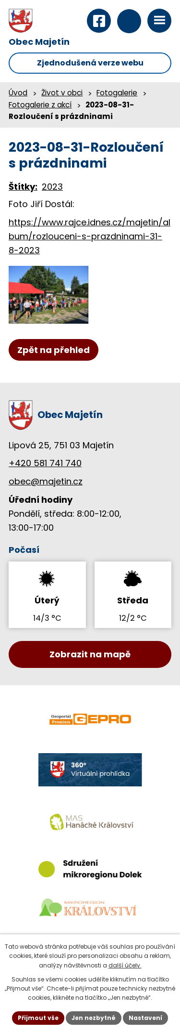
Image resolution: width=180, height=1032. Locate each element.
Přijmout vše (38, 1018)
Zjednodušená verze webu (90, 62)
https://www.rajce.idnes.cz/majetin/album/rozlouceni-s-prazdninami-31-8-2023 (89, 236)
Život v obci (62, 93)
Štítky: (23, 187)
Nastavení (145, 1018)
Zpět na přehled (53, 350)
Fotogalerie (116, 93)
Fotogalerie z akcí (40, 105)
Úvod (18, 93)
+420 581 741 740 (45, 463)
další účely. (125, 965)
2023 (52, 187)
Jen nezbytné (94, 1018)
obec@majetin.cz (46, 481)
